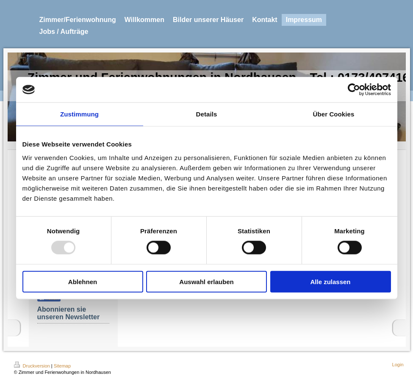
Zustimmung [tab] (79, 114)
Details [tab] (206, 114)
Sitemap (62, 365)
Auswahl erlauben (206, 281)
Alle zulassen (330, 281)
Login (398, 364)
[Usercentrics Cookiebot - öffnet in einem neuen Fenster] (354, 89)
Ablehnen (82, 281)
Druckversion (32, 365)
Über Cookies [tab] (334, 114)
